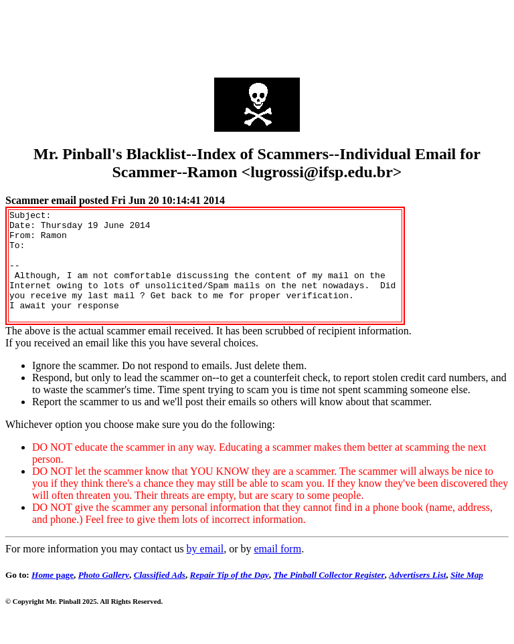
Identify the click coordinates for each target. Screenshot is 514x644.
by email (205, 570)
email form (277, 570)
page (52, 597)
